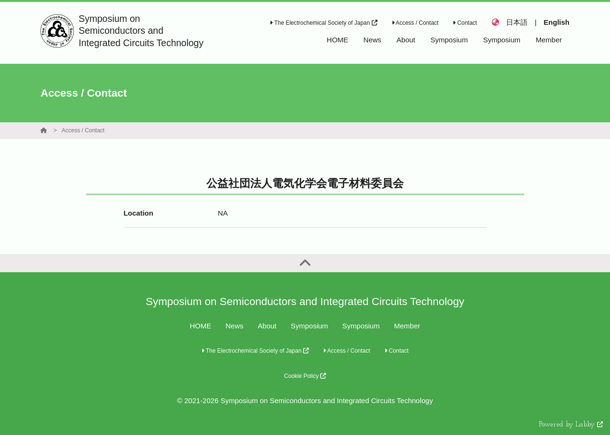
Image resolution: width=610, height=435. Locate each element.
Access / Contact (415, 23)
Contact (465, 23)
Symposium (309, 326)
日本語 (517, 22)
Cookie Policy (305, 376)
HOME (200, 326)
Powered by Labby (571, 424)
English (556, 22)
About (267, 326)
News (234, 326)
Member (407, 326)
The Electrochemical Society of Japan (323, 23)
